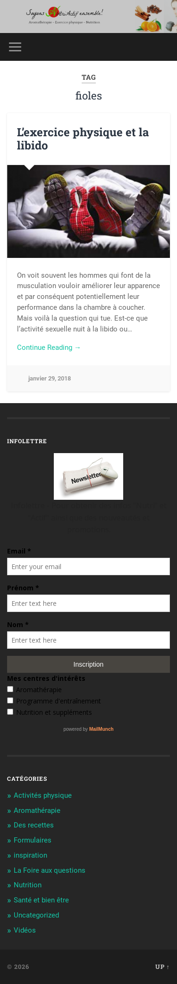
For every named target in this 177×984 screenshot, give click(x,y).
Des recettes (34, 825)
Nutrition (28, 885)
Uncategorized (36, 915)
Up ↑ (162, 966)
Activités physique (43, 795)
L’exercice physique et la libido (83, 138)
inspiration (30, 855)
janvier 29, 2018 (49, 378)
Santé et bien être (41, 900)
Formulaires (32, 840)
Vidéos (25, 930)
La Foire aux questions (49, 870)
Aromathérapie (37, 810)
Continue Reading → (49, 347)
